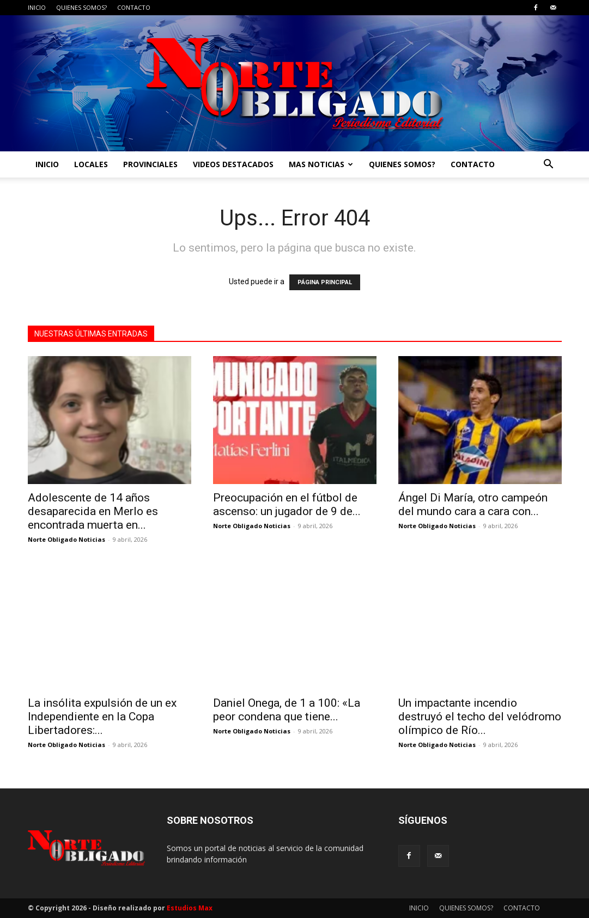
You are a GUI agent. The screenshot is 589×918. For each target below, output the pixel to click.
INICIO (37, 7)
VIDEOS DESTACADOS (233, 164)
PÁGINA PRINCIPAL (324, 282)
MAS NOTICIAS (321, 164)
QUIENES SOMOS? (81, 7)
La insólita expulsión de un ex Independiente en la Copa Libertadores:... (102, 716)
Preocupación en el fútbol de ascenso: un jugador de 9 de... (287, 504)
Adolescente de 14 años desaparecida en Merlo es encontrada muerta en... (93, 511)
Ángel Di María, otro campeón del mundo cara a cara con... (473, 504)
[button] (549, 165)
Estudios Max (189, 908)
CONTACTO (133, 7)
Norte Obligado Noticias (66, 539)
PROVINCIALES (150, 164)
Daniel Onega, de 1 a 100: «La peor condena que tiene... (286, 709)
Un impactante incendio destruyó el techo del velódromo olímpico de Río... (479, 716)
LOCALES (91, 164)
